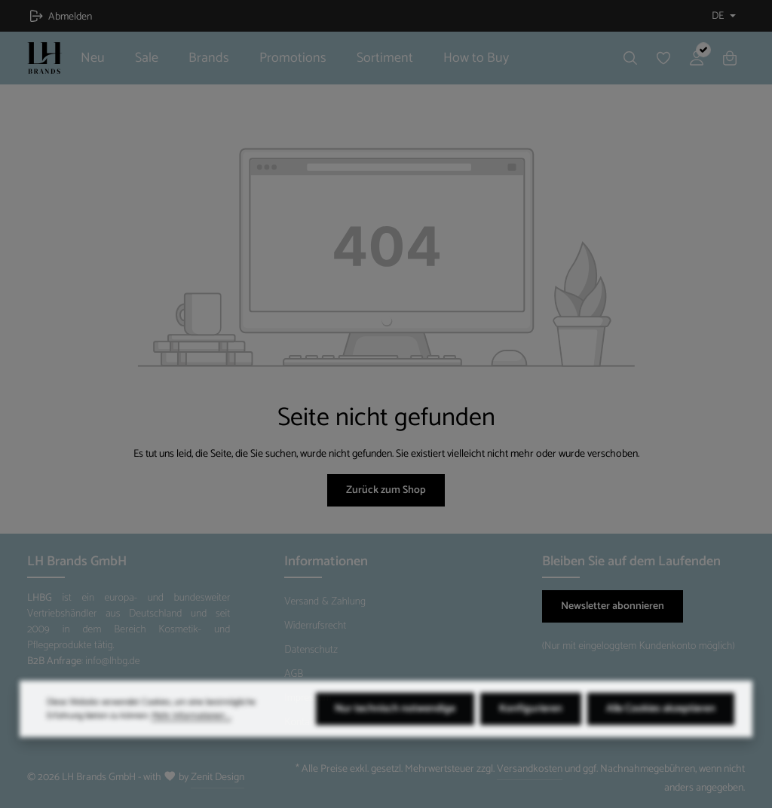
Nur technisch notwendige (395, 733)
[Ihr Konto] (697, 58)
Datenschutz (311, 650)
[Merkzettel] (663, 58)
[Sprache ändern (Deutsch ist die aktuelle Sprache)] (722, 16)
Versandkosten (529, 769)
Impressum (307, 698)
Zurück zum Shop (386, 490)
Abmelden (61, 17)
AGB (293, 674)
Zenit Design (217, 777)
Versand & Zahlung (325, 602)
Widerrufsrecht (315, 626)
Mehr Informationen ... (191, 741)
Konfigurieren (530, 733)
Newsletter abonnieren (612, 606)
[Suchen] (630, 58)
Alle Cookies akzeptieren (660, 733)
